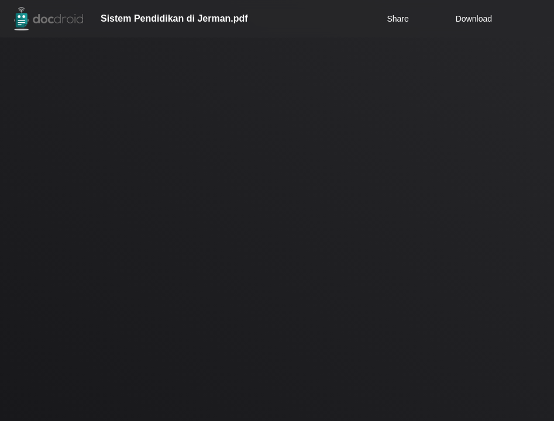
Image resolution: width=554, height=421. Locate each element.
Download (466, 19)
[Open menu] (534, 18)
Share (397, 19)
